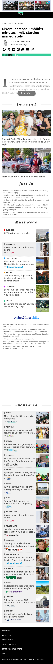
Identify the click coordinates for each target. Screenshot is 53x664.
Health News (11, 258)
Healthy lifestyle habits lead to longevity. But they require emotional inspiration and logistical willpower (25, 330)
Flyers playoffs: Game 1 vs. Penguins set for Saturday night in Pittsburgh (25, 213)
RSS (3, 653)
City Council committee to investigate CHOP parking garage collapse (25, 208)
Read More (26, 93)
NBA (16, 55)
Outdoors (10, 286)
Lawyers (9, 597)
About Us (6, 630)
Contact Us (7, 640)
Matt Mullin (22, 41)
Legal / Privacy (9, 644)
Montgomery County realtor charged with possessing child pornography (25, 191)
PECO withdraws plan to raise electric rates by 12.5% (26, 205)
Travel (9, 413)
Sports (20, 14)
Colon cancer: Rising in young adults (19, 339)
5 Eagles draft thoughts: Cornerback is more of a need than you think (26, 201)
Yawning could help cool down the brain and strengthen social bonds (22, 347)
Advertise (6, 635)
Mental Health (12, 554)
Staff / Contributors (12, 649)
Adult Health (11, 512)
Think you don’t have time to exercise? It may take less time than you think (26, 335)
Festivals (10, 427)
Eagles (9, 301)
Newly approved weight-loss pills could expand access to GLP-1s (26, 325)
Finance (9, 568)
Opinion (9, 611)
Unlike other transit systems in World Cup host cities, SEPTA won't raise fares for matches (25, 196)
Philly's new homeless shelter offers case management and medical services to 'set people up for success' (26, 342)
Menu (49, 15)
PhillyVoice (6, 15)
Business (10, 230)
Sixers (9, 55)
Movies (9, 272)
